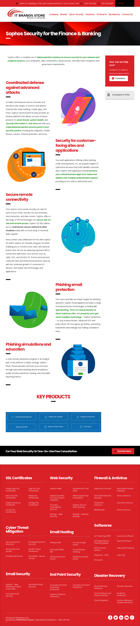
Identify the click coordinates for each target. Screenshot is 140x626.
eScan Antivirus (124, 495)
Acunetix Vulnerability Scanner (55, 507)
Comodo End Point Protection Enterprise (58, 587)
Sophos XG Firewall (102, 488)
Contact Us (127, 14)
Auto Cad (121, 555)
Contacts (118, 78)
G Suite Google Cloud (79, 543)
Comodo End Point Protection (81, 586)
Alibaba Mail (55, 542)
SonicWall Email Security (36, 585)
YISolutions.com (22, 617)
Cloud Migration (101, 600)
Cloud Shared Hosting (79, 550)
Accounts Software (125, 536)
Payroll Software (124, 541)
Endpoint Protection (121, 594)
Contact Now (122, 451)
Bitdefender (99, 510)
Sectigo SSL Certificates (34, 504)
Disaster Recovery (125, 586)
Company (53, 14)
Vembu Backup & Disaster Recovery (125, 601)
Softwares (102, 14)
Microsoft (98, 560)
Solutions (90, 14)
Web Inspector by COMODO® (80, 496)
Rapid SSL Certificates (34, 496)
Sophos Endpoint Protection (57, 595)
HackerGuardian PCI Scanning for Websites (57, 497)
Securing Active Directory (13, 543)
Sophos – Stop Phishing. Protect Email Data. (13, 586)
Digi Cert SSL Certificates (34, 489)
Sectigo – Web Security (56, 515)
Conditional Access (14, 556)
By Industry (114, 14)
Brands (63, 14)
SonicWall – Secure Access (37, 557)
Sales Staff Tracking (125, 548)
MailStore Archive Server (80, 558)
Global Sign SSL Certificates (13, 489)
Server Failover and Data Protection (102, 594)
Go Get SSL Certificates (11, 511)
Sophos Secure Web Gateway (79, 506)
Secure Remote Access (12, 550)
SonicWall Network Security (102, 496)
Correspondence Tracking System (101, 542)
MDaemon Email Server (57, 558)
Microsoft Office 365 (57, 550)
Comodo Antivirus (125, 503)
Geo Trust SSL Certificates (12, 496)
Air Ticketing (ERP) (102, 536)
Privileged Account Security (37, 543)
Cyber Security (76, 14)
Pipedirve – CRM (101, 555)
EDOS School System (100, 549)
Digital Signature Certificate (13, 504)
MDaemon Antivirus (99, 504)
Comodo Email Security (12, 595)
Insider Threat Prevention (35, 550)
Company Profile (119, 94)
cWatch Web (55, 488)
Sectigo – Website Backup (80, 515)
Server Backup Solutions (100, 587)
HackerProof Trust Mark (81, 489)
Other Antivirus (123, 510)
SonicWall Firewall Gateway (125, 489)
